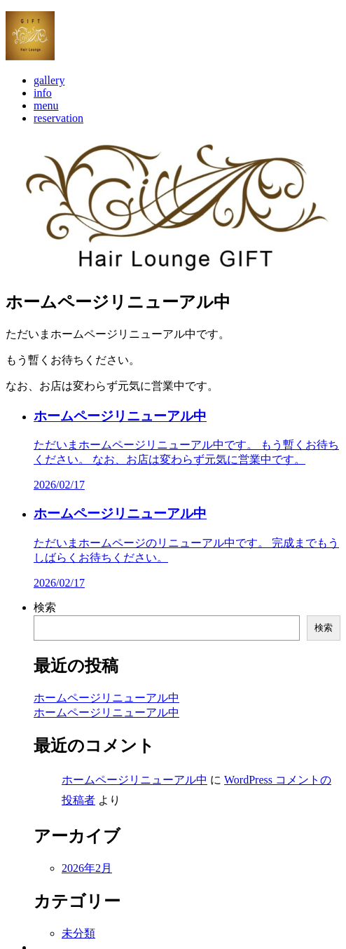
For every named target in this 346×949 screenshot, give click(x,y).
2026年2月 (87, 878)
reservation (58, 129)
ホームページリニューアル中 (106, 708)
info (43, 104)
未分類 (78, 943)
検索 (45, 617)
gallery (49, 91)
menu (46, 117)
